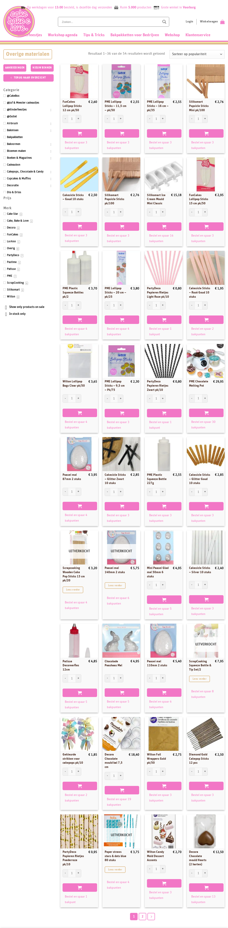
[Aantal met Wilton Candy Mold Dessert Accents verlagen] (149, 869)
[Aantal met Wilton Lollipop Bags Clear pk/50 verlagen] (65, 398)
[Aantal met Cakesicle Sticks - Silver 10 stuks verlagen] (191, 585)
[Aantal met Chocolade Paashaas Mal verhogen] (120, 678)
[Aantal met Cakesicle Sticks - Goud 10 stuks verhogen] (78, 212)
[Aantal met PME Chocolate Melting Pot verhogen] (205, 398)
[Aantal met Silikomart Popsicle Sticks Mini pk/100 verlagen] (191, 119)
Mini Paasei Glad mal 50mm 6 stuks (158, 572)
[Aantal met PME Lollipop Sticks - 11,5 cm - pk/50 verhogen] (120, 119)
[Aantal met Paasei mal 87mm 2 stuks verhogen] (78, 492)
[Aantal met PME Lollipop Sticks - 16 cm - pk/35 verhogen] (163, 119)
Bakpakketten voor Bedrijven (134, 35)
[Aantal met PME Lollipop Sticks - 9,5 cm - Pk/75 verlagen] (107, 399)
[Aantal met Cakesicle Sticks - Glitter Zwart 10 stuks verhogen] (120, 492)
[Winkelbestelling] (197, 54)
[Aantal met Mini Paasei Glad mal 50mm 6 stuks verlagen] (149, 585)
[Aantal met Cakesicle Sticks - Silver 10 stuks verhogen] (205, 585)
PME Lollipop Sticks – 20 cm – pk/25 (115, 292)
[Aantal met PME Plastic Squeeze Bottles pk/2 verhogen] (78, 305)
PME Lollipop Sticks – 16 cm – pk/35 (158, 106)
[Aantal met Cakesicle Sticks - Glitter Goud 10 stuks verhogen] (205, 492)
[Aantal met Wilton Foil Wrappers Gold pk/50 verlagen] (149, 772)
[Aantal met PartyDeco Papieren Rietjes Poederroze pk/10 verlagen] (65, 873)
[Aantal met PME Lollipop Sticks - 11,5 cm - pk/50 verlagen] (107, 119)
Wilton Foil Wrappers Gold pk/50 (156, 758)
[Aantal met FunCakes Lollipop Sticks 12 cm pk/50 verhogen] (78, 119)
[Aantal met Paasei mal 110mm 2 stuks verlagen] (149, 678)
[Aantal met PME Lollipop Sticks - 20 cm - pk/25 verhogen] (120, 305)
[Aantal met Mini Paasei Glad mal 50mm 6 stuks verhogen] (163, 585)
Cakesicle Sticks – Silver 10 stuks (200, 570)
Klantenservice (197, 35)
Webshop (172, 35)
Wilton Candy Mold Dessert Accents (155, 856)
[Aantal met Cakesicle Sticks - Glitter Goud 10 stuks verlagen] (191, 492)
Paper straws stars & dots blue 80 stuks (115, 856)
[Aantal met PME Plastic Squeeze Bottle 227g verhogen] (163, 492)
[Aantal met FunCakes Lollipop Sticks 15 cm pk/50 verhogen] (205, 212)
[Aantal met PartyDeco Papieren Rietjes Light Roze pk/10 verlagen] (149, 305)
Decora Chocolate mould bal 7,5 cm (113, 761)
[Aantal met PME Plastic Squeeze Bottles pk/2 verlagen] (65, 305)
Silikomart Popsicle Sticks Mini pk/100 (199, 106)
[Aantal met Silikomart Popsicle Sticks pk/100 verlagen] (107, 212)
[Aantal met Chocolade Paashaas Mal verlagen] (107, 678)
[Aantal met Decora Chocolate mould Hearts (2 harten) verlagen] (191, 873)
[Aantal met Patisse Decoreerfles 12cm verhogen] (78, 678)
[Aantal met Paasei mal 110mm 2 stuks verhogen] (163, 678)
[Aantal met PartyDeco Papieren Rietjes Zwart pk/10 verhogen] (163, 399)
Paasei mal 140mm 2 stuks (115, 570)
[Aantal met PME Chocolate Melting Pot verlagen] (191, 398)
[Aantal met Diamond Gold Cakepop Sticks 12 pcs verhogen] (205, 772)
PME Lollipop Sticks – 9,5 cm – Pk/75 (115, 385)
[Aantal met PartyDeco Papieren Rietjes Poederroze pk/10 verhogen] (78, 873)
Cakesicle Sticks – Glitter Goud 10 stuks (199, 479)
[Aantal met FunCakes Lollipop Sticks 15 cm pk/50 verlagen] (191, 212)
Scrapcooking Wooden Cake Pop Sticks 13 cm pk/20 (74, 574)
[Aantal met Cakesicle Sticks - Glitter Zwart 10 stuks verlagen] (107, 492)
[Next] (151, 916)
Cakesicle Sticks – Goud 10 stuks (73, 197)
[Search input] (110, 21)
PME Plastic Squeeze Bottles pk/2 (73, 292)
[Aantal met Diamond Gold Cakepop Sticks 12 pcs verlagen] (191, 772)
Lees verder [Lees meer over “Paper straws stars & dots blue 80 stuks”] (115, 869)
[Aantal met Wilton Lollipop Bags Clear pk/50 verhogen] (78, 398)
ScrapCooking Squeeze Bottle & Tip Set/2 (200, 665)
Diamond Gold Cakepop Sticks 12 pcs (199, 758)
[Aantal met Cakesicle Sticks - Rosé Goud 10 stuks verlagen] (191, 305)
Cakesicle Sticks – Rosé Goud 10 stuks (199, 292)
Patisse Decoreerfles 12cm (71, 665)
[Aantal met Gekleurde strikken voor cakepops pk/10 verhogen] (78, 772)
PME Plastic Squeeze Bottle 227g (157, 479)
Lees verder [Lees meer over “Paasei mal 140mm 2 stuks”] (115, 585)
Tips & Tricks (94, 35)
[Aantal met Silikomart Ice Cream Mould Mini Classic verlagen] (149, 212)
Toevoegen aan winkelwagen (80, 133)
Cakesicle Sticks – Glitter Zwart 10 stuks (115, 479)
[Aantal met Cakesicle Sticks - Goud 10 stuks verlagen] (65, 212)
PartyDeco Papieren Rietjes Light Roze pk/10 (158, 292)
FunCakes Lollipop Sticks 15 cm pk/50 (198, 199)
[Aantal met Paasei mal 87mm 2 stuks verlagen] (65, 492)
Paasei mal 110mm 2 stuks (157, 663)
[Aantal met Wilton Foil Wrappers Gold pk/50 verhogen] (163, 772)
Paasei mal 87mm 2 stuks (72, 477)
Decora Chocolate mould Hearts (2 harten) (197, 858)
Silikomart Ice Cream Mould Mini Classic (156, 199)
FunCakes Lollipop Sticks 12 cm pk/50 (72, 106)
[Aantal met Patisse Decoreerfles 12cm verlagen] (65, 678)
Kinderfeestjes (30, 35)
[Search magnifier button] (164, 21)
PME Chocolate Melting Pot (198, 383)
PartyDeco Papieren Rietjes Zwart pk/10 (157, 385)
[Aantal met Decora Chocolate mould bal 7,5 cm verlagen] (107, 776)
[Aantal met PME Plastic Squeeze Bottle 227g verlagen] (149, 492)
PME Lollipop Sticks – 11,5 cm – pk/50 (115, 106)
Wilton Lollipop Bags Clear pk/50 (74, 383)
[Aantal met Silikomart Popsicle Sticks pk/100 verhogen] (120, 212)
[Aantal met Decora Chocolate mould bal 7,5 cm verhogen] (120, 776)
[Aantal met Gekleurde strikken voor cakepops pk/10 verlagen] (65, 772)
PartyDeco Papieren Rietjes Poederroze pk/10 (73, 858)
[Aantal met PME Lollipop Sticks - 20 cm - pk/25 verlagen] (107, 305)
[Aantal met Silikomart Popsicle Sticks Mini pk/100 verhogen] (205, 119)
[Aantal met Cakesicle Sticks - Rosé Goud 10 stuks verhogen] (205, 305)
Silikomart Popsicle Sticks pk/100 (114, 199)
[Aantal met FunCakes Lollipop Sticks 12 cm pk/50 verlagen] (65, 119)
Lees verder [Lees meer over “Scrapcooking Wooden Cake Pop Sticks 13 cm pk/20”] (73, 590)
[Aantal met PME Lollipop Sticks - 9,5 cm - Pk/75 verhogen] (120, 399)
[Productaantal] (72, 119)
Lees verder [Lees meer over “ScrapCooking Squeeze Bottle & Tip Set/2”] (199, 679)
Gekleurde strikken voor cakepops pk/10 (73, 758)
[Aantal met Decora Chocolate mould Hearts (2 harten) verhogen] (205, 873)
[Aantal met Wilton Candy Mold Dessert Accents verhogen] (163, 869)
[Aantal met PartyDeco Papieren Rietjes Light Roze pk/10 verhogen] (163, 305)
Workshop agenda (62, 35)
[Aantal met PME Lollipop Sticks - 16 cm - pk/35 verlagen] (149, 119)
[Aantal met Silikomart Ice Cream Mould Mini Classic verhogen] (163, 212)
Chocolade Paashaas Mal (113, 663)
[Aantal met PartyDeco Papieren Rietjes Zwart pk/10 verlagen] (149, 399)
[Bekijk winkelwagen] (212, 22)
